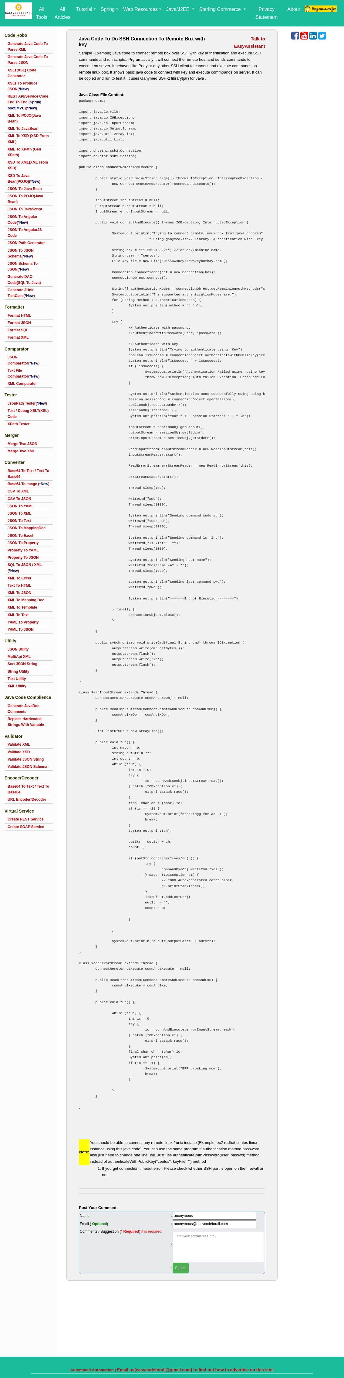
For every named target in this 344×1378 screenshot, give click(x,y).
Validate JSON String (26, 759)
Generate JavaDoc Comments (23, 709)
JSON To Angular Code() (22, 220)
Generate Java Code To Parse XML (28, 47)
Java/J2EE (178, 9)
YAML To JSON (21, 629)
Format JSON (19, 323)
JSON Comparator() (23, 360)
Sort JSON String (22, 664)
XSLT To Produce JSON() (22, 86)
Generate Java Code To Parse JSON (28, 60)
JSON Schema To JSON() (23, 266)
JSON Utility (18, 649)
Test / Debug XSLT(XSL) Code (28, 414)
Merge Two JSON (22, 444)
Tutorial (84, 9)
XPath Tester (18, 424)
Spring (108, 9)
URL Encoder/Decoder (27, 799)
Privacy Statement (266, 13)
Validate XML (19, 744)
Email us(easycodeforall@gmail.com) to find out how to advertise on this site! (195, 1369)
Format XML (18, 337)
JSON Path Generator (26, 243)
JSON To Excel (20, 536)
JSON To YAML (21, 506)
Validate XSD (19, 752)
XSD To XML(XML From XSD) (28, 165)
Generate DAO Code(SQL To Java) (24, 280)
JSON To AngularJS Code (25, 233)
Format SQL (18, 330)
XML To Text (18, 615)
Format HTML (19, 315)
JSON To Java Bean (25, 189)
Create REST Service (26, 819)
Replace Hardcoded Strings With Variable (26, 722)
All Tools (41, 13)
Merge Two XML (21, 451)
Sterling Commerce (220, 9)
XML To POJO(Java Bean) (24, 118)
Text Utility (17, 679)
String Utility (18, 671)
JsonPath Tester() (27, 403)
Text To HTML (19, 585)
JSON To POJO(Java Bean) (25, 199)
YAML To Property (23, 622)
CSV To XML (18, 491)
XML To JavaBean (23, 128)
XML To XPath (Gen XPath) (24, 152)
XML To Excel (19, 578)
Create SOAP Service (26, 827)
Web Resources (140, 9)
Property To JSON (23, 557)
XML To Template (22, 607)
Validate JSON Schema (27, 767)
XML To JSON (19, 593)
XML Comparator (22, 384)
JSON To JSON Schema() (21, 253)
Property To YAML (23, 550)
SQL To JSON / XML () (25, 568)
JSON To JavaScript (25, 209)
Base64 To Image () (28, 484)
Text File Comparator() (23, 373)
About (293, 9)
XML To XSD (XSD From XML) (28, 139)
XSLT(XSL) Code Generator (22, 73)
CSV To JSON (19, 499)
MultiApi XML (19, 656)
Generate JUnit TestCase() (21, 293)
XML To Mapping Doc (26, 600)
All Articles (62, 13)
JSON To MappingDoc (27, 528)
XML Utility (17, 686)
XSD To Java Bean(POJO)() (24, 179)
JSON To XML (19, 513)
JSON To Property (23, 543)
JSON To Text (19, 521)
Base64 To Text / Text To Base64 (28, 474)
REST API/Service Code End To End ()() (28, 102)
